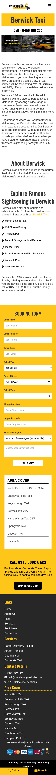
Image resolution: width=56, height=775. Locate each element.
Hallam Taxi (14, 541)
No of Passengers (12, 432)
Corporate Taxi (13, 660)
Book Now (10, 628)
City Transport (12, 655)
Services (9, 623)
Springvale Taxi (16, 526)
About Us (10, 613)
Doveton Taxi (15, 533)
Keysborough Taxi (18, 503)
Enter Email (9, 348)
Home (8, 609)
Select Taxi (9, 362)
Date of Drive (10, 376)
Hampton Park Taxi (15, 738)
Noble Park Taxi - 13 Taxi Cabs (25, 488)
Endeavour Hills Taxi (19, 495)
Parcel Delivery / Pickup (18, 645)
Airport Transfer (13, 650)
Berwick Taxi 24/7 (17, 510)
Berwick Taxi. (41, 214)
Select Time (9, 390)
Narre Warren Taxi (15, 713)
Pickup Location (12, 404)
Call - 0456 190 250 (27, 30)
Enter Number (11, 334)
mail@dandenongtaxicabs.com (23, 677)
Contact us (10, 633)
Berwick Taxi (11, 709)
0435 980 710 (28, 585)
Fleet (7, 618)
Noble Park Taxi (13, 694)
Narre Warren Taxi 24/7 (21, 518)
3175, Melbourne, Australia (20, 682)
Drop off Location (12, 418)
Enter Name (9, 320)
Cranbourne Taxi (14, 733)
